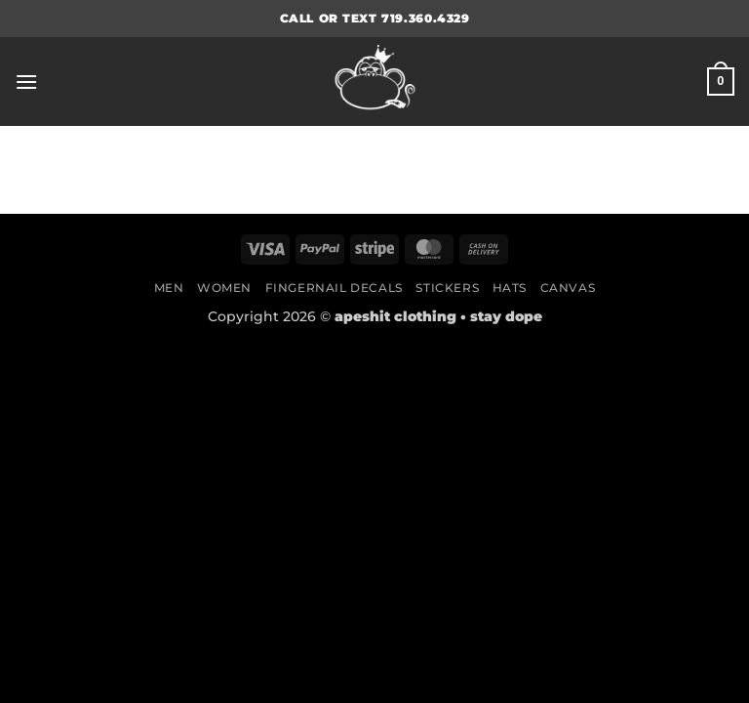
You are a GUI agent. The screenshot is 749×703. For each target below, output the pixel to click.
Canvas (568, 287)
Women (224, 287)
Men (169, 287)
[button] (26, 81)
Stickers (447, 287)
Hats (510, 287)
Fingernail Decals (334, 287)
